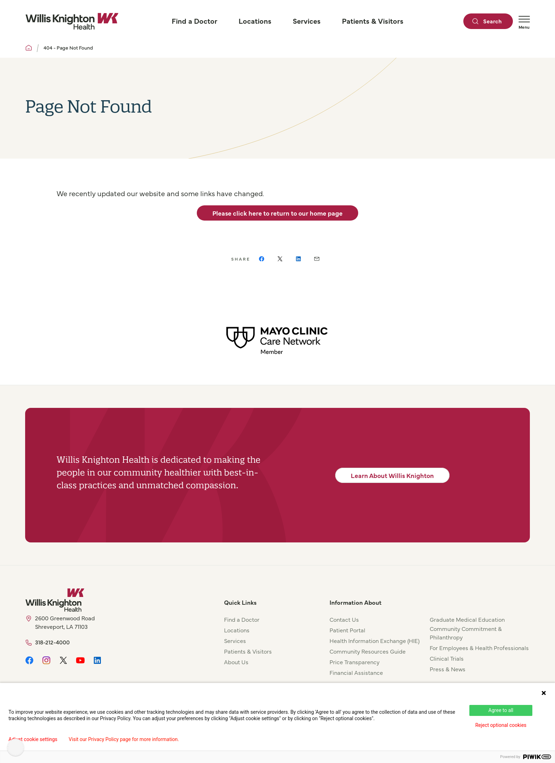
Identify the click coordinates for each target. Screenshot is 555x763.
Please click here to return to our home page (277, 213)
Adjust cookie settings (32, 739)
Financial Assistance (356, 672)
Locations (237, 630)
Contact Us (344, 619)
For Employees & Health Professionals (479, 647)
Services (235, 640)
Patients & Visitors (248, 651)
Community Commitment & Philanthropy (466, 633)
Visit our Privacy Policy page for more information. (124, 739)
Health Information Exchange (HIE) (374, 640)
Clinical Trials (447, 658)
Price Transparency (354, 662)
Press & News (447, 669)
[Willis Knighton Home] (72, 21)
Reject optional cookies (501, 725)
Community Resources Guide (368, 651)
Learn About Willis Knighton (392, 475)
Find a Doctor (241, 619)
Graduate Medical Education (467, 619)
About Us (236, 662)
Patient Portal (347, 630)
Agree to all (500, 710)
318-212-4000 (52, 642)
